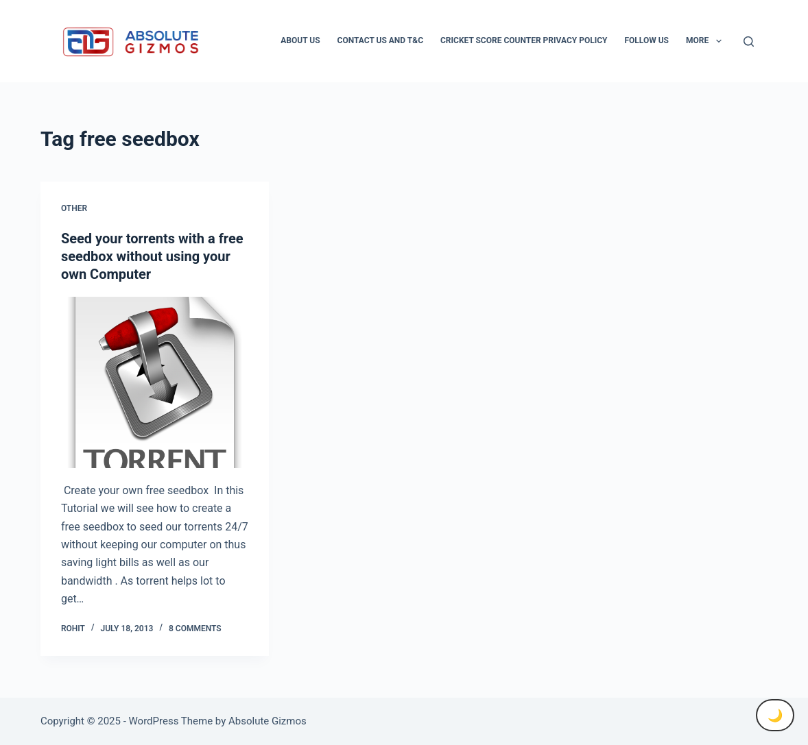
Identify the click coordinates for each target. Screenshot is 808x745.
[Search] (749, 41)
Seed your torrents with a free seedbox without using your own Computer (152, 256)
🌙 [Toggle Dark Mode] (775, 715)
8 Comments (195, 628)
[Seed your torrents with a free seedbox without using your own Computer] (154, 382)
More (706, 41)
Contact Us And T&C (380, 40)
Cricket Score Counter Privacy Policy (523, 40)
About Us (300, 40)
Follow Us (646, 40)
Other (74, 208)
